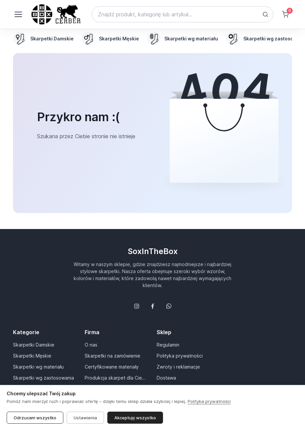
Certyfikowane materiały (112, 367)
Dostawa (166, 378)
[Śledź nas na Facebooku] (152, 306)
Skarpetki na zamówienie (112, 356)
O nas (91, 345)
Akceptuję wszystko (135, 417)
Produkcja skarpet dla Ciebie (116, 378)
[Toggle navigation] (18, 14)
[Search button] (265, 14)
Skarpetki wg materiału (38, 367)
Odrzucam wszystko (35, 417)
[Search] (182, 14)
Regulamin (168, 345)
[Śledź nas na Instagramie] (136, 306)
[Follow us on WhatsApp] (168, 306)
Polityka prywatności (180, 356)
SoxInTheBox (153, 251)
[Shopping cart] (285, 14)
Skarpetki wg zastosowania (43, 378)
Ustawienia (85, 417)
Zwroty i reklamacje (178, 367)
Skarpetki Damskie (33, 345)
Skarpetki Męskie (32, 356)
